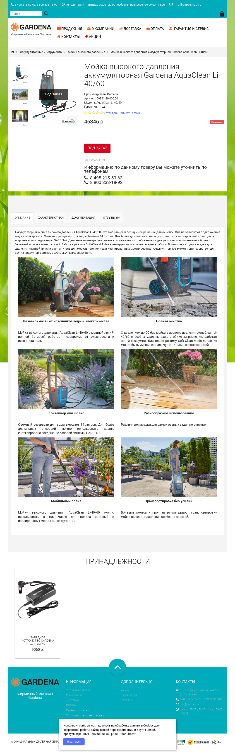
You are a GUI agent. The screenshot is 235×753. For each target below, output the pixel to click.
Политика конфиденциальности (87, 718)
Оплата (71, 708)
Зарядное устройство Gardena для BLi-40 (38, 644)
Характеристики (51, 220)
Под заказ (97, 151)
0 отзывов (110, 116)
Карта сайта (129, 698)
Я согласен (74, 741)
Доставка (72, 703)
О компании (74, 698)
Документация (83, 220)
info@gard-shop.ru (189, 707)
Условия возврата (78, 693)
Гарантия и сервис (78, 713)
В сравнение (95, 163)
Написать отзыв (129, 116)
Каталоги (127, 703)
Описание (22, 220)
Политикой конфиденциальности (112, 734)
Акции (125, 693)
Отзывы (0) (111, 220)
